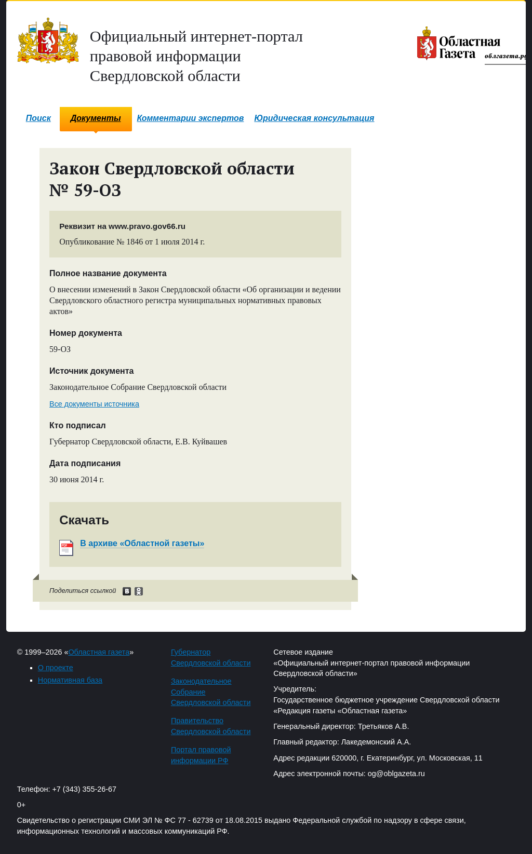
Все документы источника (94, 404)
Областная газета (98, 652)
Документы (96, 118)
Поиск (38, 118)
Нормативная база (70, 680)
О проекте (55, 667)
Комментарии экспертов (190, 118)
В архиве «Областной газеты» (142, 543)
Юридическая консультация (314, 118)
